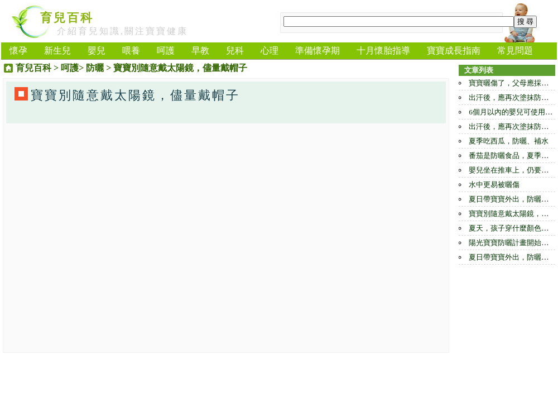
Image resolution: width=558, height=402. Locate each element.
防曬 (95, 68)
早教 (200, 50)
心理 (269, 50)
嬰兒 (96, 50)
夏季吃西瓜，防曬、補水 (509, 141)
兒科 (235, 50)
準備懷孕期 (317, 50)
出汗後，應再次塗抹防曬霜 (512, 97)
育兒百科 (67, 18)
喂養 (131, 50)
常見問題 (515, 50)
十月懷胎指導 (383, 50)
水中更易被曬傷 (494, 184)
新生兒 (57, 50)
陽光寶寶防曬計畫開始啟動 (512, 242)
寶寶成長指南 (453, 50)
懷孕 (18, 50)
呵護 (166, 50)
